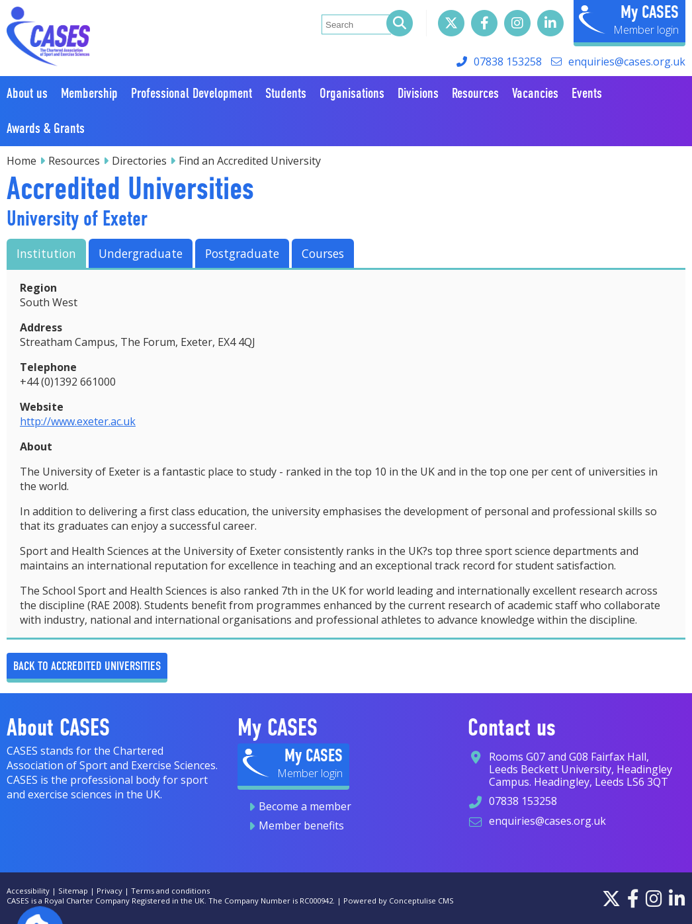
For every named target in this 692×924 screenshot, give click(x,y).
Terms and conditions (170, 891)
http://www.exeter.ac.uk (78, 421)
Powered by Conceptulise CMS (398, 900)
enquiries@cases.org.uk (626, 61)
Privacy (109, 891)
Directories (139, 160)
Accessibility (28, 891)
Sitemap (73, 891)
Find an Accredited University (250, 160)
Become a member (305, 806)
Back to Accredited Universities (87, 665)
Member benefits (301, 825)
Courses (323, 253)
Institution (46, 253)
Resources (74, 160)
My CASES (650, 11)
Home (21, 160)
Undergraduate (141, 253)
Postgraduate (242, 253)
